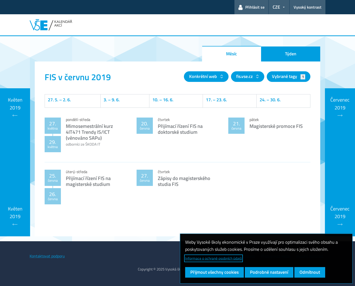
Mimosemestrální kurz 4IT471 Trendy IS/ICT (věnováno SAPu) (89, 132)
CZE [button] (276, 7)
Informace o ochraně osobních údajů (213, 258)
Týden (290, 53)
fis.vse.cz (245, 76)
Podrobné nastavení (269, 272)
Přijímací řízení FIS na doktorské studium (180, 129)
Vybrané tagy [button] (288, 76)
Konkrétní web (203, 76)
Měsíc (231, 53)
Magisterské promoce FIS (276, 126)
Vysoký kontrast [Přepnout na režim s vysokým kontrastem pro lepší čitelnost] (307, 7)
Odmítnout (310, 272)
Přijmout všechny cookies (214, 272)
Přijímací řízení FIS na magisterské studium (88, 181)
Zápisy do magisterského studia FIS (184, 181)
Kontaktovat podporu (47, 256)
